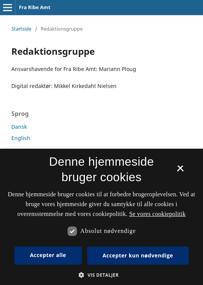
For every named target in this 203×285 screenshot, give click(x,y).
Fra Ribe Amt (35, 7)
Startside (21, 28)
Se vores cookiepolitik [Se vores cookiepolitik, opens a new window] (157, 214)
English (20, 138)
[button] (101, 275)
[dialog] (101, 217)
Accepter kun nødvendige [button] (138, 255)
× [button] (180, 171)
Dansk (19, 126)
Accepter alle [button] (48, 255)
